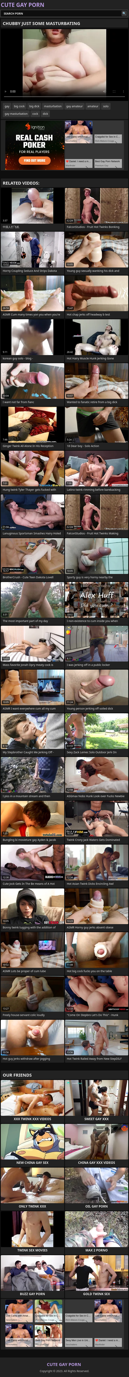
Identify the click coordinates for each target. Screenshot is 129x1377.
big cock (19, 106)
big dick (34, 106)
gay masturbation (16, 114)
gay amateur (74, 106)
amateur (92, 106)
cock (35, 114)
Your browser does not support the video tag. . (64, 65)
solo (105, 106)
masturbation (52, 106)
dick (45, 114)
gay (7, 106)
